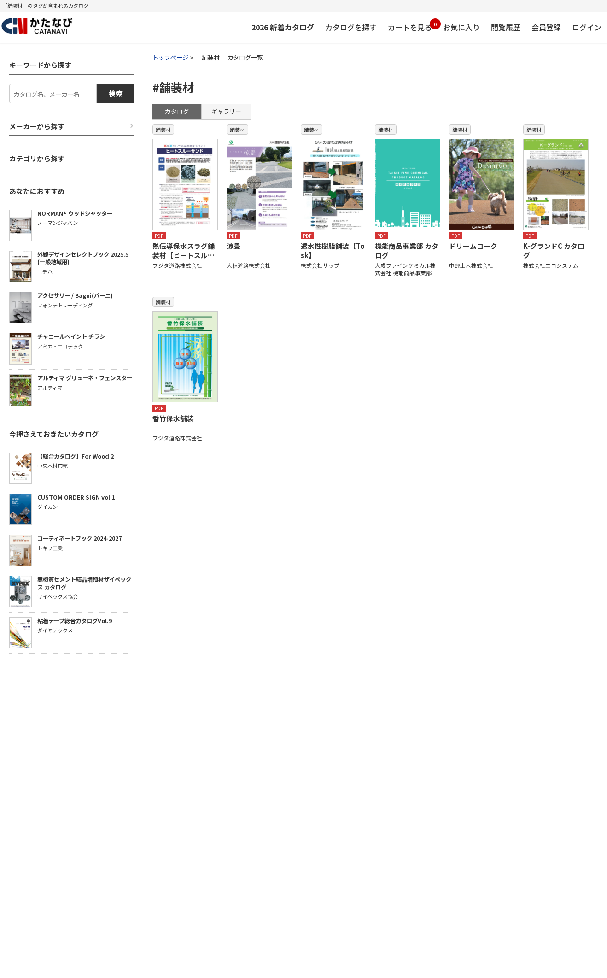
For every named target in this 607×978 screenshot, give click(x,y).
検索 (116, 93)
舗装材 (163, 129)
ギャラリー (226, 111)
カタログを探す (351, 27)
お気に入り (461, 27)
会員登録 (546, 27)
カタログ (177, 111)
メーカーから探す (36, 126)
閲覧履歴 (505, 27)
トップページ (170, 57)
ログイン (586, 27)
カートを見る (410, 25)
